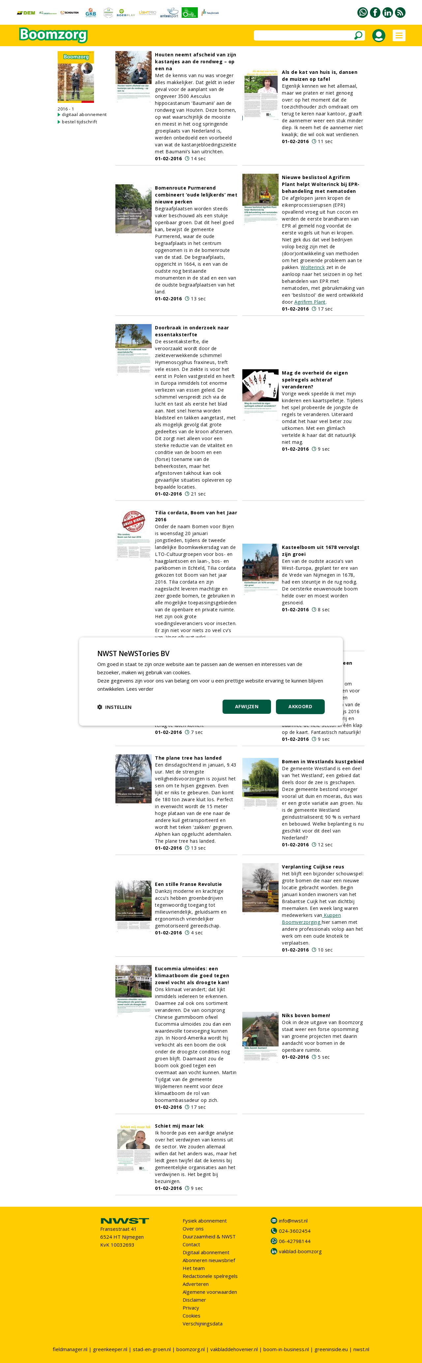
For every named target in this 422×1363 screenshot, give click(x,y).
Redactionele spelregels (210, 1276)
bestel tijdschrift (79, 122)
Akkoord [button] (300, 706)
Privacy (191, 1307)
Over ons (193, 1228)
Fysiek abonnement (205, 1220)
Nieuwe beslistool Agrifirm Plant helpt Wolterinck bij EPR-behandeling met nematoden (321, 184)
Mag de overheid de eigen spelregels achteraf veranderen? (315, 380)
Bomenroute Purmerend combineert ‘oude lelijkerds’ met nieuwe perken (196, 195)
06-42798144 (295, 1241)
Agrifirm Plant (310, 302)
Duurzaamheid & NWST (209, 1236)
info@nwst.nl (293, 1220)
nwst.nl (361, 1349)
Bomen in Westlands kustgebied (323, 761)
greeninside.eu (331, 1349)
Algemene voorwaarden (210, 1291)
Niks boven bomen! (306, 1015)
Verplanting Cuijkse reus (313, 866)
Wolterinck (313, 267)
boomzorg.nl (190, 1349)
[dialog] (211, 681)
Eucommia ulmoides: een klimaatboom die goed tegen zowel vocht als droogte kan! (192, 975)
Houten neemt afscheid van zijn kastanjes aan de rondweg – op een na (195, 61)
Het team (194, 1268)
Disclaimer (194, 1299)
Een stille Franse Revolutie (188, 884)
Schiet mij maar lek (179, 1126)
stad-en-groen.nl (152, 1349)
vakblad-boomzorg (300, 1251)
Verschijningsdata (203, 1323)
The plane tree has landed (188, 758)
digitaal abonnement (84, 114)
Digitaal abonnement (206, 1252)
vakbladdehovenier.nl (234, 1349)
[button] (114, 707)
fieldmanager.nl (70, 1349)
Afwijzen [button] (246, 706)
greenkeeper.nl (110, 1349)
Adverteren (196, 1284)
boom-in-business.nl (286, 1349)
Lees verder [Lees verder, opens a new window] (140, 688)
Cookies (191, 1315)
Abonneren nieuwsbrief (209, 1260)
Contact (191, 1244)
